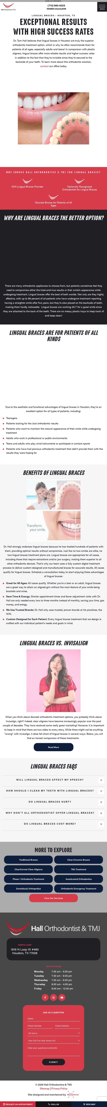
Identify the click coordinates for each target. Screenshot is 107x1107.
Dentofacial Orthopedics (28, 888)
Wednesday (41, 980)
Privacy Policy (59, 1088)
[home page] (8, 6)
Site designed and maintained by (52, 1094)
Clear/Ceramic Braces (78, 859)
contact (44, 66)
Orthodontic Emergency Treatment (78, 888)
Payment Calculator (56, 9)
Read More (53, 747)
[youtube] (61, 997)
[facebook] (45, 997)
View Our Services (53, 898)
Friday (38, 988)
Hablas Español (53, 1)
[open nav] (102, 6)
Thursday (39, 984)
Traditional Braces (28, 859)
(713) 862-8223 (56, 5)
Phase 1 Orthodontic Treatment (28, 878)
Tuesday (39, 975)
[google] (53, 997)
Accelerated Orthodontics (79, 878)
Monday (38, 971)
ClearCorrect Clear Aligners (28, 869)
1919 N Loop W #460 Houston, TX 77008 (25, 949)
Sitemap (44, 1088)
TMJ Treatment (78, 869)
